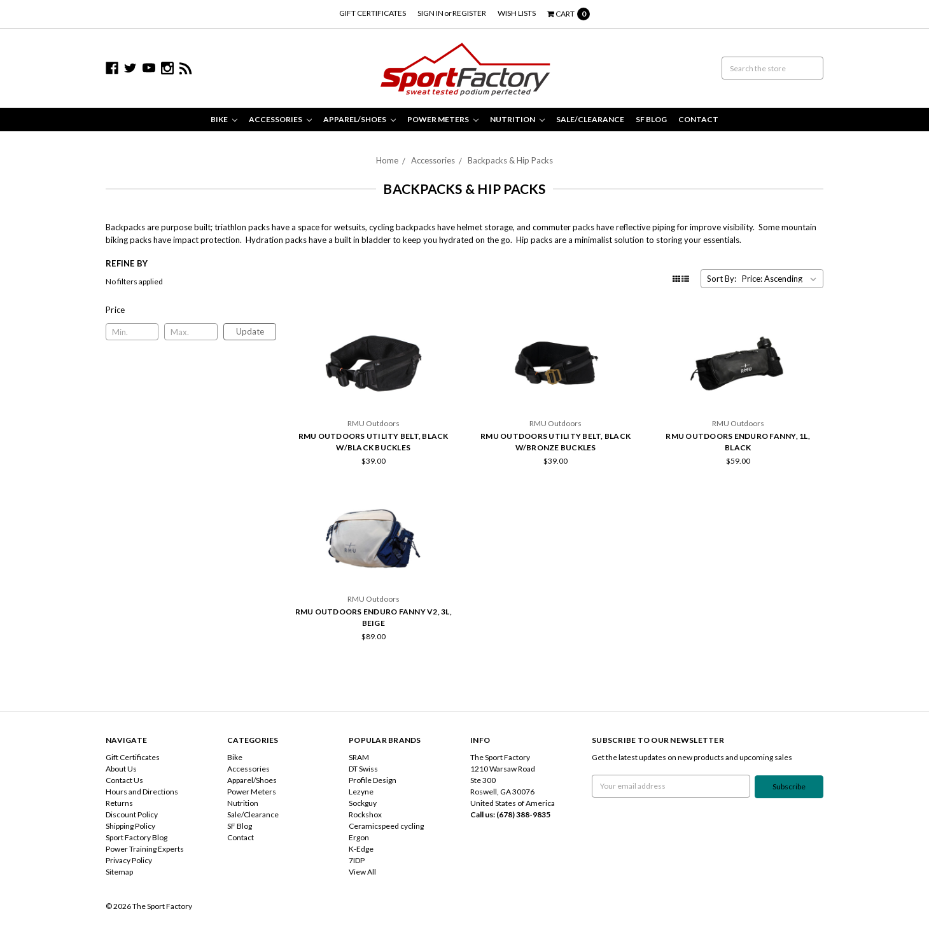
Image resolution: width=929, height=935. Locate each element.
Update (250, 331)
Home (387, 160)
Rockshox (365, 814)
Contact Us (124, 780)
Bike (224, 119)
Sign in (430, 13)
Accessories (280, 119)
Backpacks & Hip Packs (510, 160)
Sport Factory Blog (136, 837)
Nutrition (517, 119)
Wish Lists (517, 13)
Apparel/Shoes (359, 119)
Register (469, 13)
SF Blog (651, 119)
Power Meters (442, 119)
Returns (119, 803)
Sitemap (119, 871)
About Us (121, 768)
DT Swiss (363, 768)
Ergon (359, 837)
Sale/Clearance (590, 119)
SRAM (359, 757)
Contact (698, 119)
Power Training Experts (145, 849)
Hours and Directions (142, 791)
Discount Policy (132, 814)
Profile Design (372, 780)
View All (362, 871)
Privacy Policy (129, 860)
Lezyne (361, 791)
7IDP (357, 860)
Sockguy (363, 803)
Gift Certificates (372, 13)
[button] (191, 309)
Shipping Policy (130, 826)
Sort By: (721, 279)
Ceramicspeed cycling (386, 826)
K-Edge (361, 849)
